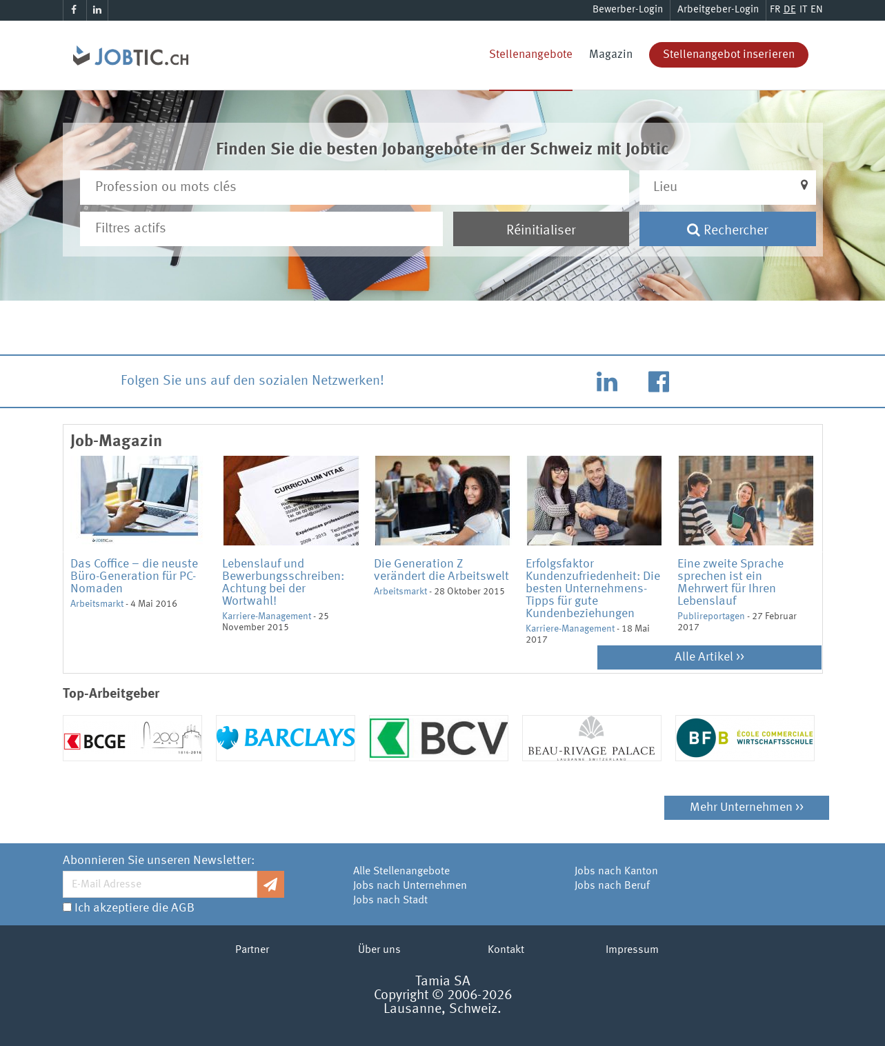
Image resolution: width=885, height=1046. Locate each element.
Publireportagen (711, 616)
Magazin (611, 55)
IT (803, 10)
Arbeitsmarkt (96, 604)
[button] (727, 187)
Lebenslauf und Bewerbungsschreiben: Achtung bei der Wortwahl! (283, 582)
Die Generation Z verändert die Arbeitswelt (441, 570)
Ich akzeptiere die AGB (134, 908)
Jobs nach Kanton (616, 871)
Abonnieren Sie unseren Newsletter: (159, 860)
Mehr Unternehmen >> (747, 807)
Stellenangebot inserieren (729, 55)
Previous (60, 551)
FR (775, 10)
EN (817, 10)
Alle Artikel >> (709, 657)
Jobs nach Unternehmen (410, 886)
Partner (252, 950)
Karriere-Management (266, 616)
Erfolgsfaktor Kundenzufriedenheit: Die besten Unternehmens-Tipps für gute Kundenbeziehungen (593, 589)
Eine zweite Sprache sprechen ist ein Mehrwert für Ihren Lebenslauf (730, 582)
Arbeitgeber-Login (718, 10)
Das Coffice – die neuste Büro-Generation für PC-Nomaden (134, 576)
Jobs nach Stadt (390, 900)
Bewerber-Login (628, 10)
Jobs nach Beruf (612, 886)
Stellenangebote (531, 55)
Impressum (632, 950)
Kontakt (506, 950)
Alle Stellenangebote (401, 871)
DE (790, 10)
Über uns (379, 950)
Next (826, 551)
